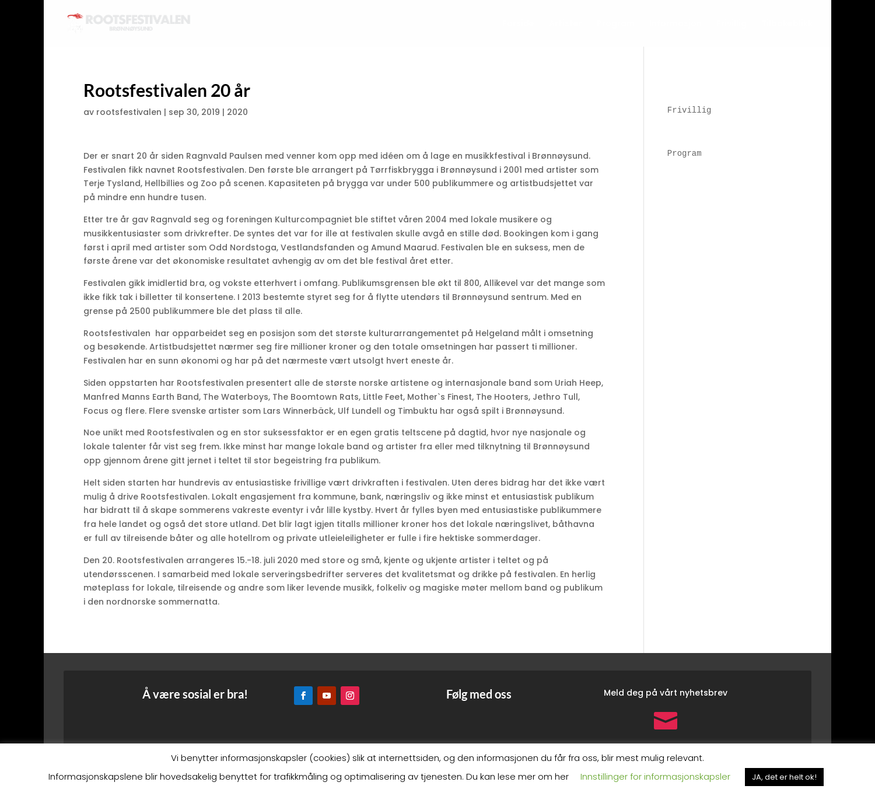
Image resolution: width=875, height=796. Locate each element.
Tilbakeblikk (787, 24)
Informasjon (675, 24)
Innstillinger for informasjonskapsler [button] (655, 776)
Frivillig (731, 24)
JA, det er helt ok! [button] (784, 777)
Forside (518, 24)
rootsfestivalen (129, 112)
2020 (237, 112)
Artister (565, 24)
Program (616, 24)
